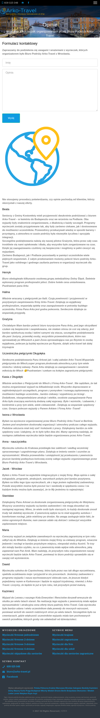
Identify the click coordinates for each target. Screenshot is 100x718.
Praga (28, 691)
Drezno (58, 691)
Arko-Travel (24, 11)
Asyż (35, 693)
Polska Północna (41, 688)
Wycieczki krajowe (62, 635)
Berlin (63, 691)
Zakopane (77, 688)
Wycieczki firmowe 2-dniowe (18, 639)
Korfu (22, 691)
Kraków (52, 688)
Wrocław (69, 688)
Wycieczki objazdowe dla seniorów (22, 653)
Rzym (30, 693)
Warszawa (60, 688)
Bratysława (71, 691)
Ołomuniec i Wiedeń (85, 691)
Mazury (17, 691)
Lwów (10, 693)
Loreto (16, 693)
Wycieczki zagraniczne (65, 639)
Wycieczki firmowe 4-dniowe (18, 649)
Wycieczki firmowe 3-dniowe (18, 644)
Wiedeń (51, 691)
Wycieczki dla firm (62, 644)
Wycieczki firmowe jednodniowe (20, 635)
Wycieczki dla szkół (63, 649)
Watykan (23, 693)
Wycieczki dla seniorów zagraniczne (72, 653)
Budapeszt (35, 691)
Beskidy (85, 688)
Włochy (44, 691)
